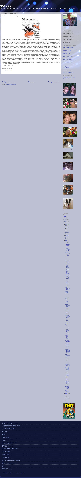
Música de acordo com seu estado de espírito (11, 460)
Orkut (3, 465)
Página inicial (31, 82)
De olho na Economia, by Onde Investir (9, 442)
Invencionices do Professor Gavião (67, 277)
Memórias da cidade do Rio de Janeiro (67, 351)
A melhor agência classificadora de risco (10, 423)
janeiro (66, 397)
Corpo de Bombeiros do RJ (68, 47)
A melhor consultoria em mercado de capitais (11, 425)
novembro (67, 227)
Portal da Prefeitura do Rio (68, 56)
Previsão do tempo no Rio (68, 61)
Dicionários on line (66, 53)
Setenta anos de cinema (67, 78)
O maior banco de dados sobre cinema (9, 463)
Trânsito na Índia (67, 323)
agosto (66, 235)
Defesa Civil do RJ (66, 48)
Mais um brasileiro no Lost (67, 288)
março (66, 393)
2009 (65, 221)
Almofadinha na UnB (67, 365)
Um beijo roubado (67, 362)
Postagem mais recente (8, 82)
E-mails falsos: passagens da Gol (67, 374)
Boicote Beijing (67, 292)
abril (66, 242)
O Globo (3, 462)
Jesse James (67, 391)
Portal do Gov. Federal (67, 59)
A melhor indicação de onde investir (9, 426)
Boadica (3, 434)
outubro (66, 229)
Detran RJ (65, 51)
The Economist (5, 468)
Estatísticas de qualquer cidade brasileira (10, 448)
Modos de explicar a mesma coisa (67, 346)
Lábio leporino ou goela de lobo (67, 284)
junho (66, 238)
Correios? (4, 440)
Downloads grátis (5, 445)
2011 (65, 217)
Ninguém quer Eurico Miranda (67, 312)
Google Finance (5, 452)
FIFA (3, 449)
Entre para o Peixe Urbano (68, 72)
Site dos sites (4, 466)
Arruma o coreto (67, 309)
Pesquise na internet (67, 55)
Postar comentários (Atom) (11, 84)
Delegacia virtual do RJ (67, 50)
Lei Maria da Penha (67, 341)
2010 (65, 219)
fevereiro (67, 395)
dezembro (67, 224)
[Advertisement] (31, 77)
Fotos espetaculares (6, 451)
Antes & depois (67, 320)
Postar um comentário (8, 70)
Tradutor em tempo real (67, 62)
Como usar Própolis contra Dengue (67, 369)
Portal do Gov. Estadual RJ (68, 58)
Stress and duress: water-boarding (67, 326)
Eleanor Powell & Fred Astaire (67, 254)
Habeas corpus (67, 280)
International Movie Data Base (69, 77)
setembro (67, 232)
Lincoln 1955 (66, 302)
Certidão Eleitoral (5, 437)
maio (66, 240)
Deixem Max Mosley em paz (67, 378)
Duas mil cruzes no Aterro (67, 258)
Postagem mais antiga (54, 82)
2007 (65, 399)
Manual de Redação (6, 459)
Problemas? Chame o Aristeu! (67, 316)
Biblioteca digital (5, 432)
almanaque (5, 6)
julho (66, 237)
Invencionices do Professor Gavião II (67, 262)
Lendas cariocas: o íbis (67, 305)
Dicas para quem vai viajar (68, 66)
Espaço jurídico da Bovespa (7, 446)
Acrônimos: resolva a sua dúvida (8, 428)
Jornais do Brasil (5, 454)
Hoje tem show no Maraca (67, 387)
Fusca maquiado (67, 359)
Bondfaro (4, 436)
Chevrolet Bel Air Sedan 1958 (67, 383)
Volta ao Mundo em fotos (7, 469)
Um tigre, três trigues (67, 266)
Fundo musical (66, 67)
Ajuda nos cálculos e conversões (8, 429)
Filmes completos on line (67, 249)
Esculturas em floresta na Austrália (67, 271)
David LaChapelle (67, 355)
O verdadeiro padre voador (67, 245)
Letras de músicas (5, 457)
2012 (65, 216)
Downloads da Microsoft (7, 443)
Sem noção (67, 342)
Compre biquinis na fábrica (7, 439)
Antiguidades (4, 431)
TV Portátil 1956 (67, 299)
